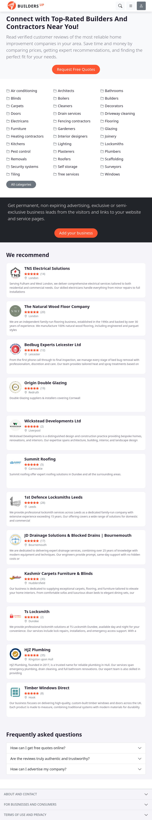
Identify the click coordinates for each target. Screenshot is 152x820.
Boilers (63, 98)
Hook (32, 697)
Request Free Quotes (76, 69)
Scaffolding (114, 159)
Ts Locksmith (36, 611)
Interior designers (72, 136)
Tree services (68, 174)
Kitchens (18, 143)
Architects (66, 90)
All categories (21, 184)
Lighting (65, 143)
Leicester (34, 354)
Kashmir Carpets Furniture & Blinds (58, 573)
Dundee (34, 621)
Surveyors (113, 166)
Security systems (24, 166)
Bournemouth (38, 545)
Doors (16, 113)
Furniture (18, 128)
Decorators (114, 105)
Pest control (21, 151)
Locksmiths (114, 143)
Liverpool (35, 430)
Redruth (34, 392)
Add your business (76, 233)
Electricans (20, 121)
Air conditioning (24, 90)
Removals (19, 159)
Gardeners (66, 128)
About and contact (20, 794)
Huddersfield (37, 583)
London (33, 278)
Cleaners (65, 105)
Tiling (15, 174)
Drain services (69, 113)
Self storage (67, 166)
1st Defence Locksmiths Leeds (53, 497)
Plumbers (113, 151)
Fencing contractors (74, 121)
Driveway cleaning (120, 113)
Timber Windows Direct (46, 687)
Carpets (17, 105)
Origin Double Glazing (45, 382)
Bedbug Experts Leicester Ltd (52, 344)
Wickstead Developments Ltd (52, 421)
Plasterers (66, 151)
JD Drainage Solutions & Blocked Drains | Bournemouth (78, 535)
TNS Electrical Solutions (47, 268)
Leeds (32, 507)
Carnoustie (36, 468)
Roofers (64, 159)
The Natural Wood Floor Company (57, 306)
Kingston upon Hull (41, 659)
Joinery (110, 136)
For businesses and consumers (30, 804)
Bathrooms (114, 90)
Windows (112, 174)
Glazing (111, 128)
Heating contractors (27, 136)
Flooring (111, 121)
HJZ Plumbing (37, 649)
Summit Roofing (40, 459)
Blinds (16, 98)
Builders (111, 98)
